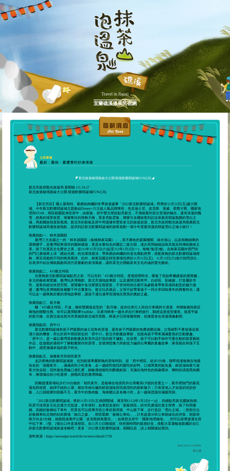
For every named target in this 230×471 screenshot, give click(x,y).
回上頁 (197, 450)
